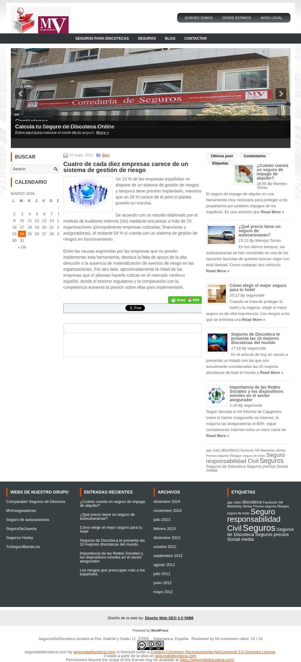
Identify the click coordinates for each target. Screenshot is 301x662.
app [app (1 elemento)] (209, 450)
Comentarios (255, 156)
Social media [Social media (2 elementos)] (240, 539)
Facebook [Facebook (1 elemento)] (246, 450)
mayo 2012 (163, 592)
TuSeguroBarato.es (23, 546)
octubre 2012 (165, 546)
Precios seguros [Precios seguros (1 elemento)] (217, 455)
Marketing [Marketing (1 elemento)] (267, 450)
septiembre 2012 (168, 555)
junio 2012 (163, 582)
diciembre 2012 (167, 537)
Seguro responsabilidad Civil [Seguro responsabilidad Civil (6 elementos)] (245, 458)
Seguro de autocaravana (27, 519)
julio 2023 (162, 519)
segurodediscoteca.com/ (46, 652)
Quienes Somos (199, 18)
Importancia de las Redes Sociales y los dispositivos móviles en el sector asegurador (256, 393)
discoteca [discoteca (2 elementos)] (229, 450)
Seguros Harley (19, 537)
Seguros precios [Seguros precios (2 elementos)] (261, 466)
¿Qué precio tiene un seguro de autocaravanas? (107, 516)
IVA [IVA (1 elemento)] (256, 450)
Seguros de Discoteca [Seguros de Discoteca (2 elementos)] (226, 466)
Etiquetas (220, 163)
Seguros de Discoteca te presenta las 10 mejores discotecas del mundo (255, 338)
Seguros (147, 38)
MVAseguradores (21, 510)
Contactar (195, 38)
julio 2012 (162, 573)
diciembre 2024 (167, 501)
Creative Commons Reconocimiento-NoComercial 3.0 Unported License (213, 652)
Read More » (272, 212)
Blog (170, 38)
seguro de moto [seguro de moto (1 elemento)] (254, 455)
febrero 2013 (165, 528)
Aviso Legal (271, 18)
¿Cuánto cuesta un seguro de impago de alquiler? (272, 171)
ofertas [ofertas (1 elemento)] (281, 450)
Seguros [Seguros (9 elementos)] (272, 460)
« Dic (22, 247)
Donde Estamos (236, 18)
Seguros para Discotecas (102, 38)
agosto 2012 (164, 564)
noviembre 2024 (168, 510)
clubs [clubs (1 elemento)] (216, 450)
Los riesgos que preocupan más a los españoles (112, 572)
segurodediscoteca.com (175, 656)
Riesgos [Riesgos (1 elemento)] (236, 455)
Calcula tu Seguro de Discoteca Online (65, 127)
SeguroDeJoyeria (21, 528)
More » (102, 132)
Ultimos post (222, 156)
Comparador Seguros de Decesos (36, 501)
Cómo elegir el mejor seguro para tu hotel (258, 287)
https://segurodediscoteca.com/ (207, 659)
